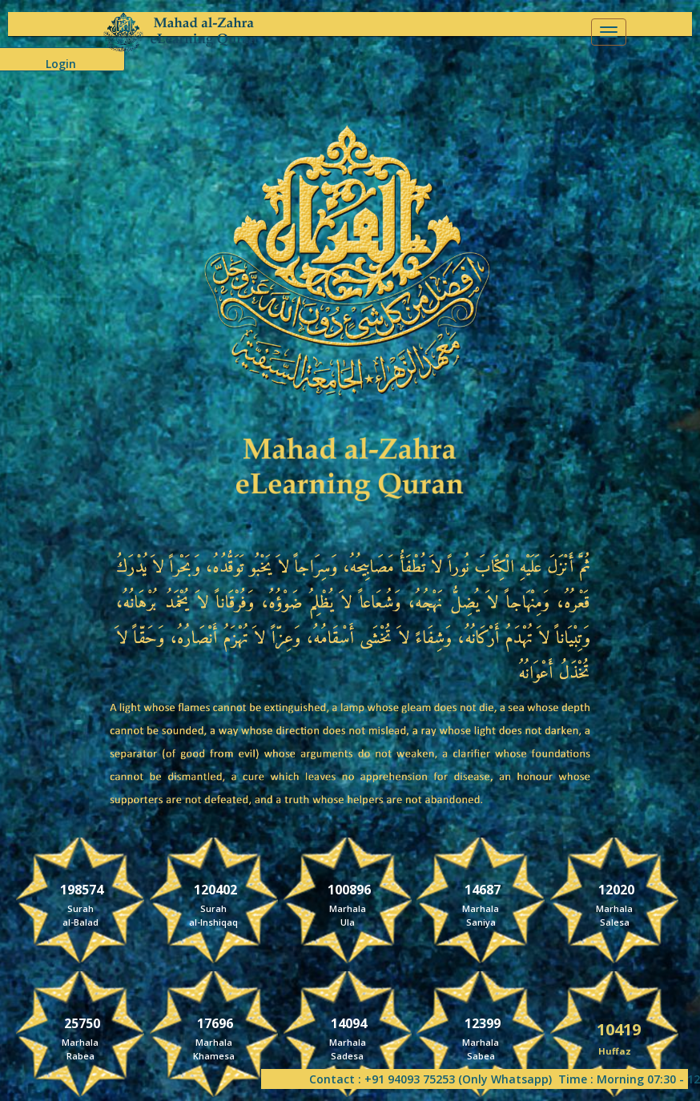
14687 (483, 889)
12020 (616, 889)
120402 (215, 889)
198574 (81, 889)
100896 (349, 889)
